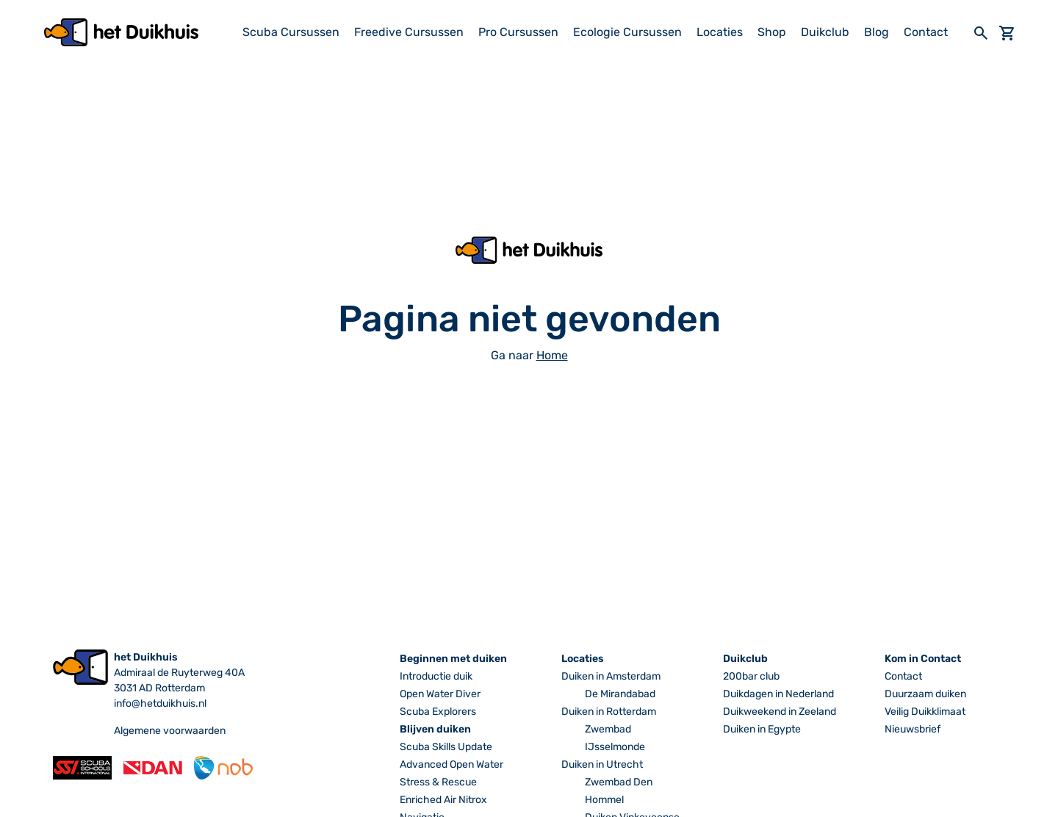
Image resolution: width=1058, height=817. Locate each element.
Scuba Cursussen (290, 32)
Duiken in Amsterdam (611, 676)
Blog (876, 32)
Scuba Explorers (438, 711)
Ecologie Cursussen (627, 32)
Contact (926, 32)
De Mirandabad (620, 694)
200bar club (751, 676)
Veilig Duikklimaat (925, 711)
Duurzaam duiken (925, 694)
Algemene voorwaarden (170, 730)
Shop (771, 32)
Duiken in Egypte (762, 729)
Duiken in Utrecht (602, 764)
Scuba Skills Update (446, 747)
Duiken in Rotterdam (608, 711)
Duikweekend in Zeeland (779, 711)
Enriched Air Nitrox (443, 799)
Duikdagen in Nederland (778, 694)
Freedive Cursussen (409, 32)
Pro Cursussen (518, 32)
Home (552, 355)
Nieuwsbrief (912, 729)
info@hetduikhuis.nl (160, 703)
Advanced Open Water (451, 764)
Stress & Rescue (438, 782)
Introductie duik (436, 676)
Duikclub (825, 32)
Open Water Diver (440, 694)
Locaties (720, 32)
